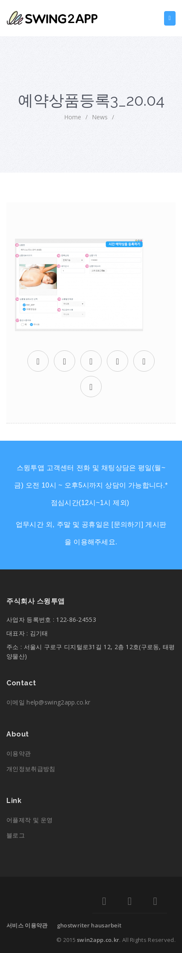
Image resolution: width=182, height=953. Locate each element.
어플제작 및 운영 (29, 820)
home (72, 117)
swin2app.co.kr (98, 940)
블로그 (15, 835)
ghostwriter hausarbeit (89, 925)
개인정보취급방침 (30, 769)
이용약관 (18, 753)
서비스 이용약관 (26, 925)
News (100, 117)
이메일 (48, 702)
